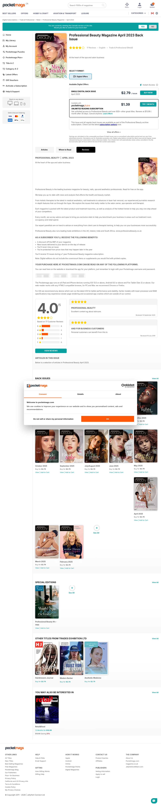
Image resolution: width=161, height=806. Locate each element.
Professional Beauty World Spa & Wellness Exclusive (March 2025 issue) (46, 658)
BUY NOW (148, 93)
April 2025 (91, 519)
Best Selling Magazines (14, 803)
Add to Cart (45, 426)
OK (107, 419)
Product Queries (102, 797)
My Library (9, 40)
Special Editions (45, 617)
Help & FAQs (40, 797)
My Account (10, 46)
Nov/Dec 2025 (41, 469)
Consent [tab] (43, 394)
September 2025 (94, 469)
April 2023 (70, 20)
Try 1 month (148, 104)
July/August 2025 (120, 469)
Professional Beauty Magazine (53, 20)
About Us (129, 797)
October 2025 (67, 469)
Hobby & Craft (40, 13)
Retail (38, 20)
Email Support (40, 800)
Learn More (108, 113)
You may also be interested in (54, 730)
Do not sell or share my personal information (53, 419)
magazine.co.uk (132, 803)
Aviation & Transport (64, 13)
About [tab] (118, 394)
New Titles (9, 800)
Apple (67, 797)
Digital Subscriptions (10, 20)
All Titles (8, 797)
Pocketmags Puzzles (14, 52)
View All (155, 378)
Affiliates (99, 800)
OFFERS (24, 13)
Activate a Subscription (15, 86)
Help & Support (11, 91)
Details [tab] (80, 394)
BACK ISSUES (42, 378)
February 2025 (119, 568)
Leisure (85, 13)
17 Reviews (91, 48)
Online (67, 803)
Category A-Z (10, 69)
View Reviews (51, 351)
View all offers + (114, 132)
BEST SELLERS (9, 13)
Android (68, 800)
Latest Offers (10, 74)
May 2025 (65, 518)
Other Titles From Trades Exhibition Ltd (61, 675)
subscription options (108, 124)
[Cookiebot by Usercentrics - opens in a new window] (123, 386)
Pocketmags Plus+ (13, 57)
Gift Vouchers (10, 80)
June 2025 (39, 519)
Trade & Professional (26, 20)
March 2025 (118, 518)
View (37, 426)
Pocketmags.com (132, 800)
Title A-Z (8, 63)
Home (7, 35)
